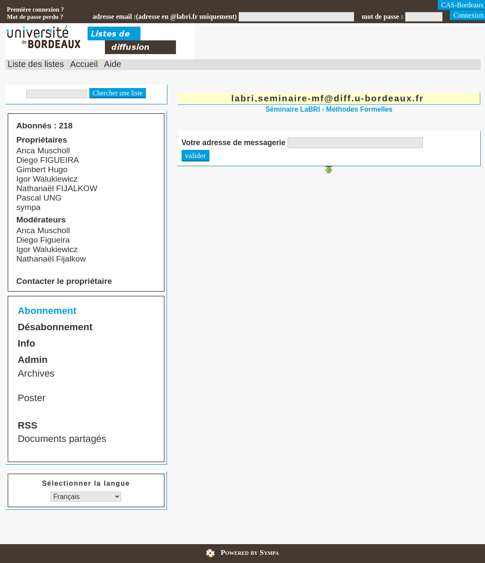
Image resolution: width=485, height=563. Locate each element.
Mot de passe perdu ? (35, 16)
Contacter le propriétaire (64, 281)
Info (26, 343)
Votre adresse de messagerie (233, 142)
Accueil (83, 64)
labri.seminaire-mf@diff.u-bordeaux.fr (327, 98)
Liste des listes (36, 64)
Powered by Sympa (250, 552)
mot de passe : (382, 16)
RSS (27, 425)
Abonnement (47, 310)
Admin (33, 359)
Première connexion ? (35, 9)
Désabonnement (55, 327)
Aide (112, 64)
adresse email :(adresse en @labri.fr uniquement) (165, 16)
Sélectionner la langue (86, 483)
